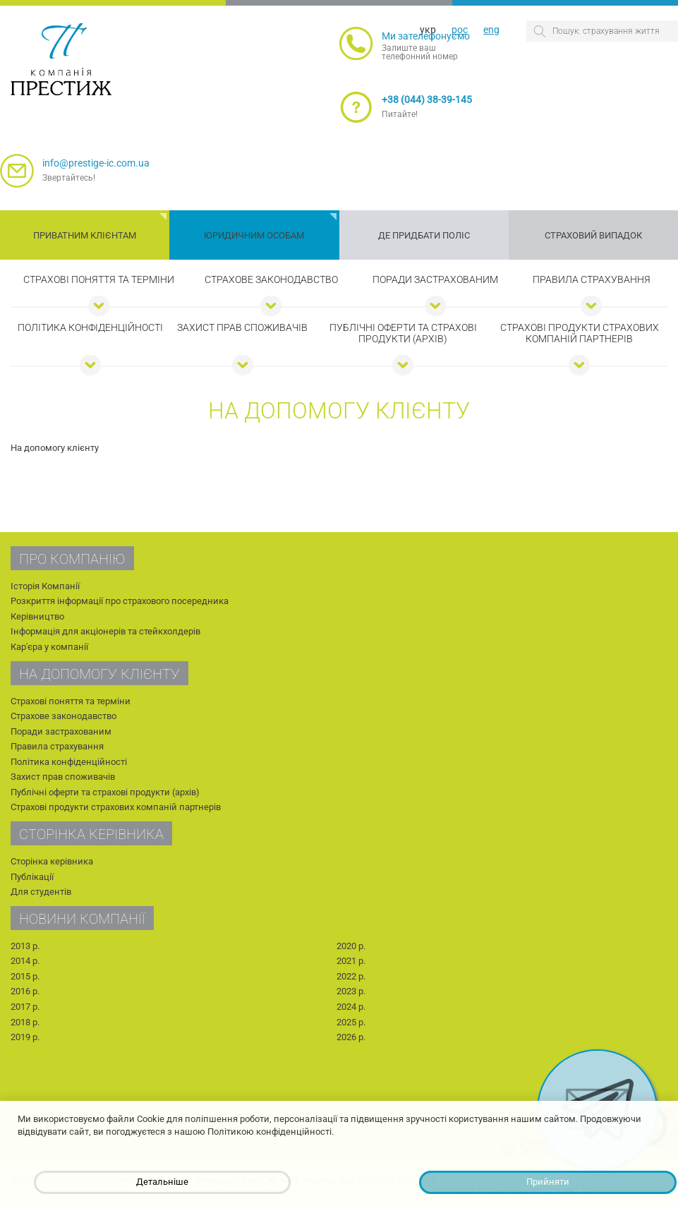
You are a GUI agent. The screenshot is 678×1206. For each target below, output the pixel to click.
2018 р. (25, 1022)
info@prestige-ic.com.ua (96, 163)
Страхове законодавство (271, 279)
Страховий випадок (593, 235)
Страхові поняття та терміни (98, 279)
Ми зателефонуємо (426, 36)
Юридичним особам (254, 235)
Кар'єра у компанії (49, 646)
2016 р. (25, 991)
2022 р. (351, 976)
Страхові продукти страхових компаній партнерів (579, 333)
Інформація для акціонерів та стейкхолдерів (105, 631)
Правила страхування (591, 279)
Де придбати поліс (424, 235)
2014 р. (25, 960)
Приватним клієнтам (84, 235)
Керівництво (37, 616)
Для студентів (41, 891)
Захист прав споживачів (242, 327)
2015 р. (25, 976)
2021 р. (351, 960)
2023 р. (351, 991)
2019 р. (25, 1037)
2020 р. (351, 946)
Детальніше (162, 1181)
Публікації (32, 877)
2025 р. (351, 1022)
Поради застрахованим (435, 279)
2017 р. (25, 1006)
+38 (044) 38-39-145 (427, 99)
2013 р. (25, 946)
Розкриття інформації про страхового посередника (120, 601)
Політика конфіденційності (90, 327)
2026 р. (351, 1037)
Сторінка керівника (52, 861)
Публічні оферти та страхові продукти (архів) (403, 333)
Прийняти (547, 1181)
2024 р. (351, 1006)
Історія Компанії (45, 586)
